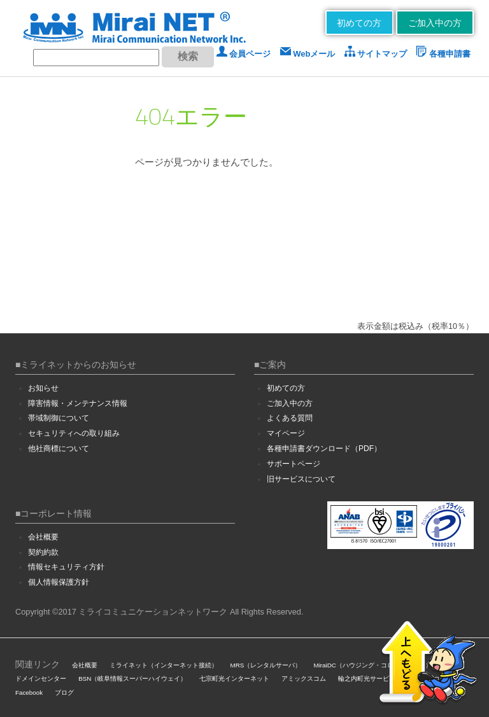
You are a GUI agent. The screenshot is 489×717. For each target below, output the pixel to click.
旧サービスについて (301, 479)
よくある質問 (290, 418)
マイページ (286, 433)
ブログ (64, 692)
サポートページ (293, 463)
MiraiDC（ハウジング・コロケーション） (372, 665)
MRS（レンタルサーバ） (266, 665)
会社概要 (43, 537)
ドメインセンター (40, 678)
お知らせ (43, 388)
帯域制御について (58, 418)
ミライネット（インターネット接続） (164, 665)
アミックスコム (303, 678)
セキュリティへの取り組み (74, 433)
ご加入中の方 (435, 23)
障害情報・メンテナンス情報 (77, 403)
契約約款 (43, 552)
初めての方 (359, 23)
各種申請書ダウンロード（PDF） (324, 448)
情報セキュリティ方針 (66, 566)
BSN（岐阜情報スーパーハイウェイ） (132, 678)
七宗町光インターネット (234, 678)
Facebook (29, 692)
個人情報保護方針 (58, 582)
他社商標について (58, 448)
